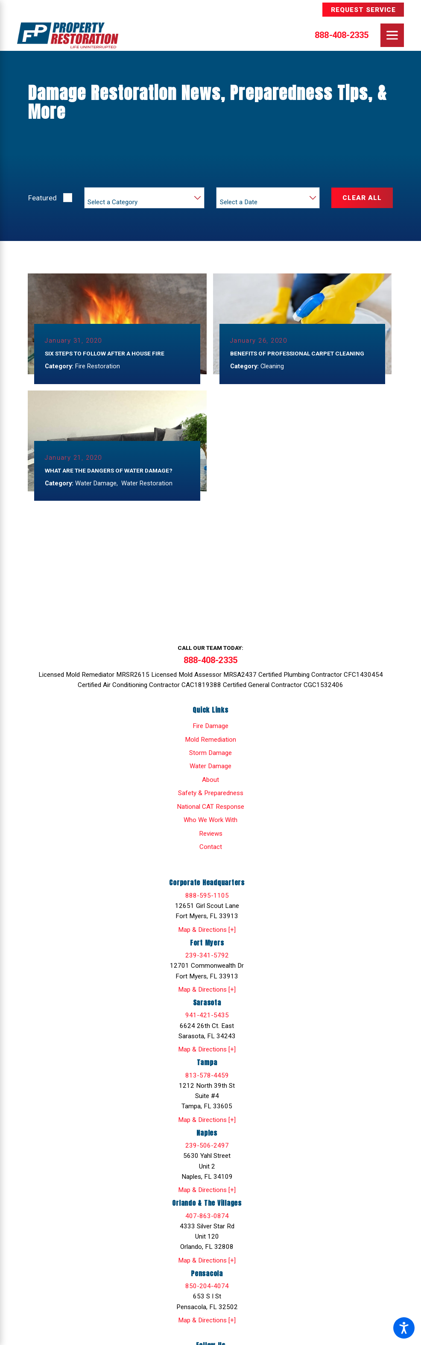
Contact (210, 848)
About (210, 781)
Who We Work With (210, 821)
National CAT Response (210, 808)
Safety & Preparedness (210, 795)
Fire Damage (210, 727)
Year (226, 193)
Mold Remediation (210, 741)
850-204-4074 (207, 1288)
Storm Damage (210, 754)
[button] (404, 1328)
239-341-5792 (207, 957)
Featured (42, 198)
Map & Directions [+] (207, 931)
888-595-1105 (207, 897)
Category (100, 193)
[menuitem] (210, 727)
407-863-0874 (207, 1218)
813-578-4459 (207, 1077)
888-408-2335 (341, 35)
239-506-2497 (207, 1147)
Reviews (210, 835)
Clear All (362, 198)
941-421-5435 (207, 1017)
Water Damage (210, 768)
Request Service (363, 10)
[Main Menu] (392, 35)
